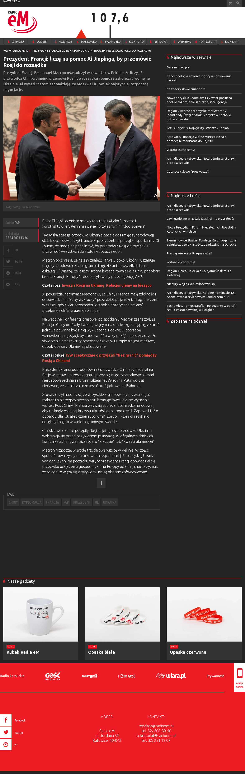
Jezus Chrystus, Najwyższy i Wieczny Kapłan (198, 128)
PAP (66, 502)
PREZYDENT (82, 502)
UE (97, 502)
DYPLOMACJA (31, 502)
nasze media (11, 1)
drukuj (18, 273)
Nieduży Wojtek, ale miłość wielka (191, 284)
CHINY (13, 502)
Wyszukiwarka (238, 3)
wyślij (17, 284)
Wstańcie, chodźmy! (181, 149)
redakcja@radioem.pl (156, 726)
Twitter (19, 261)
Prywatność (215, 676)
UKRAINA (109, 502)
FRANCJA (52, 502)
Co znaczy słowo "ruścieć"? (186, 89)
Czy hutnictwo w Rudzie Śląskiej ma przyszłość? (200, 218)
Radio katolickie (12, 676)
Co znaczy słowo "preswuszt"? (188, 171)
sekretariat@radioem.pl (156, 735)
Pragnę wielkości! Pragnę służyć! (189, 253)
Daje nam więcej (178, 67)
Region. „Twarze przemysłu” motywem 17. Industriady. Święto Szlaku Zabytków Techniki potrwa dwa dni (199, 115)
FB (16, 250)
